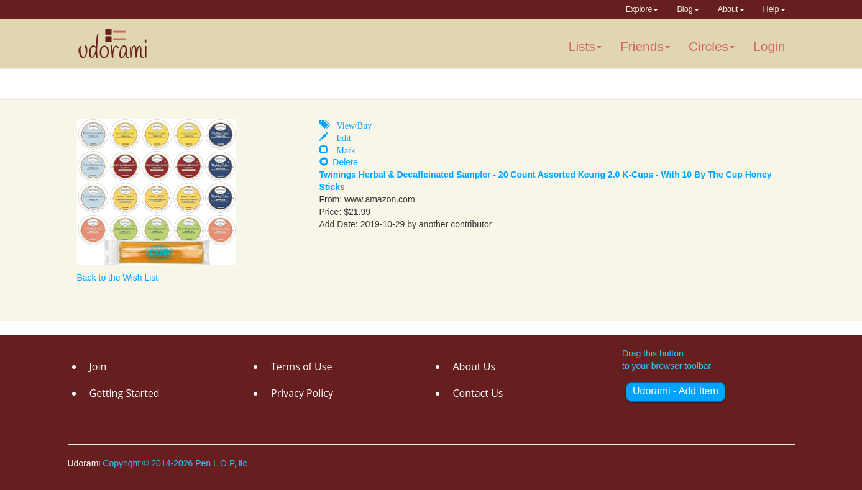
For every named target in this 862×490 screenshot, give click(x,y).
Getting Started (124, 393)
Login (769, 46)
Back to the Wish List (117, 278)
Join (98, 366)
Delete (338, 162)
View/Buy (350, 124)
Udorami (85, 463)
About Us (474, 366)
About (731, 9)
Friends (645, 46)
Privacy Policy (302, 393)
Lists (585, 46)
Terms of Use (301, 366)
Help (774, 9)
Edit (339, 136)
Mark (341, 149)
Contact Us (478, 393)
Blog (688, 9)
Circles (712, 46)
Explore (642, 9)
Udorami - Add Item (675, 391)
